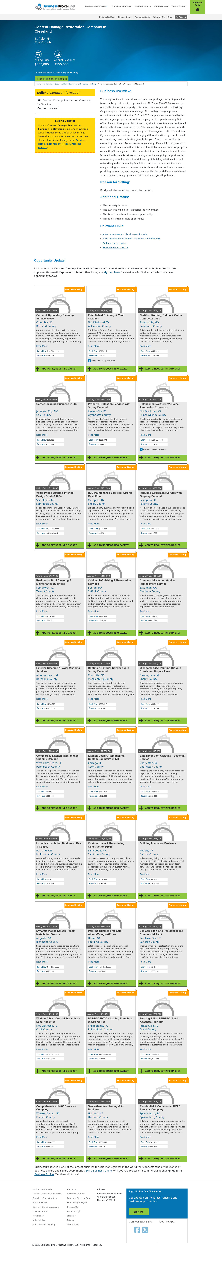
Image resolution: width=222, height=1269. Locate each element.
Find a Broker (161, 6)
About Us (71, 1189)
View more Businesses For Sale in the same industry (131, 238)
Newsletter (38, 1215)
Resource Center (143, 17)
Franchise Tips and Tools (79, 1198)
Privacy (70, 1220)
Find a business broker (115, 247)
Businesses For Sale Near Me (47, 1193)
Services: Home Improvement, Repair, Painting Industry (62, 144)
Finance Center (125, 17)
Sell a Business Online (99, 1170)
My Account (181, 17)
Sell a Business (143, 6)
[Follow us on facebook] (137, 1229)
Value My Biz (159, 17)
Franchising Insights (77, 1202)
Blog (170, 17)
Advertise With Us (76, 1193)
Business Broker (44, 1174)
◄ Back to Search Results (51, 78)
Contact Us (72, 1207)
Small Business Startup (44, 1224)
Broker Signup (179, 6)
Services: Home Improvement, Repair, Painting (56, 72)
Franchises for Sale (121, 6)
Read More (42, 345)
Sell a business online (115, 243)
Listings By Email (107, 17)
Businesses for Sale (95, 6)
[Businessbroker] (55, 6)
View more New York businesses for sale (125, 234)
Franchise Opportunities (45, 1198)
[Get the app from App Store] (174, 1236)
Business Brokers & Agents (46, 1207)
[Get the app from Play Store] (174, 1257)
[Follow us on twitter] (145, 1229)
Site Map (71, 1215)
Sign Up (139, 1211)
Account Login (74, 1211)
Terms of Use (73, 1224)
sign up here (112, 272)
